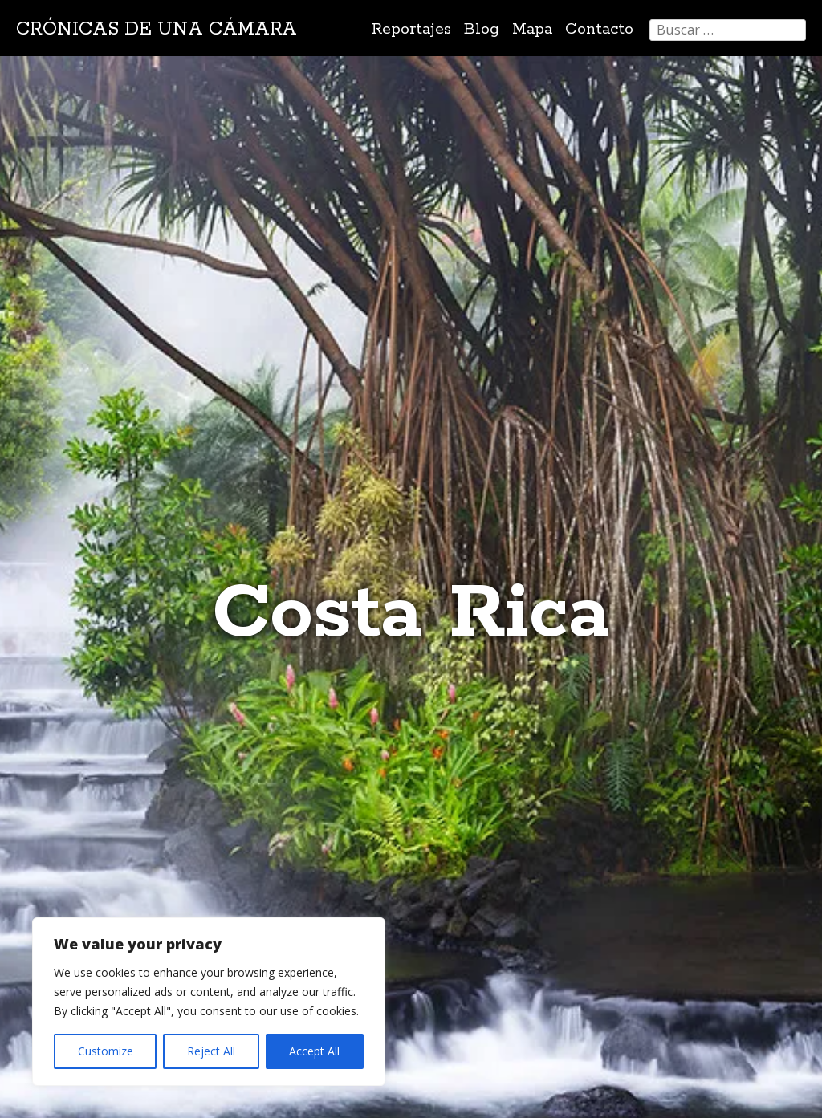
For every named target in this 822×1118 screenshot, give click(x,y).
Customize (105, 1051)
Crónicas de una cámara (156, 29)
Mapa (532, 29)
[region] (208, 1001)
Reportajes (411, 29)
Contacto (599, 29)
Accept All (314, 1051)
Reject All (211, 1051)
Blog (481, 29)
